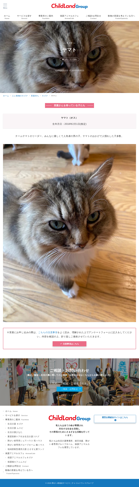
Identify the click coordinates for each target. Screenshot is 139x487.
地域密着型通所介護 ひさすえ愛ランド (26, 449)
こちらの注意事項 (47, 332)
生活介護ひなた (15, 432)
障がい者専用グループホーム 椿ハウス (26, 445)
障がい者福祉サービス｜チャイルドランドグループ (73, 483)
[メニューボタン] (5, 6)
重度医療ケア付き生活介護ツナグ (23, 436)
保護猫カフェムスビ (17, 462)
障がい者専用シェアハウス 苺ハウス (25, 441)
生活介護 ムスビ (15, 428)
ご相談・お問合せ (71, 389)
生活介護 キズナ (15, 424)
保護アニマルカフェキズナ (20, 457)
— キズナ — (69, 43)
